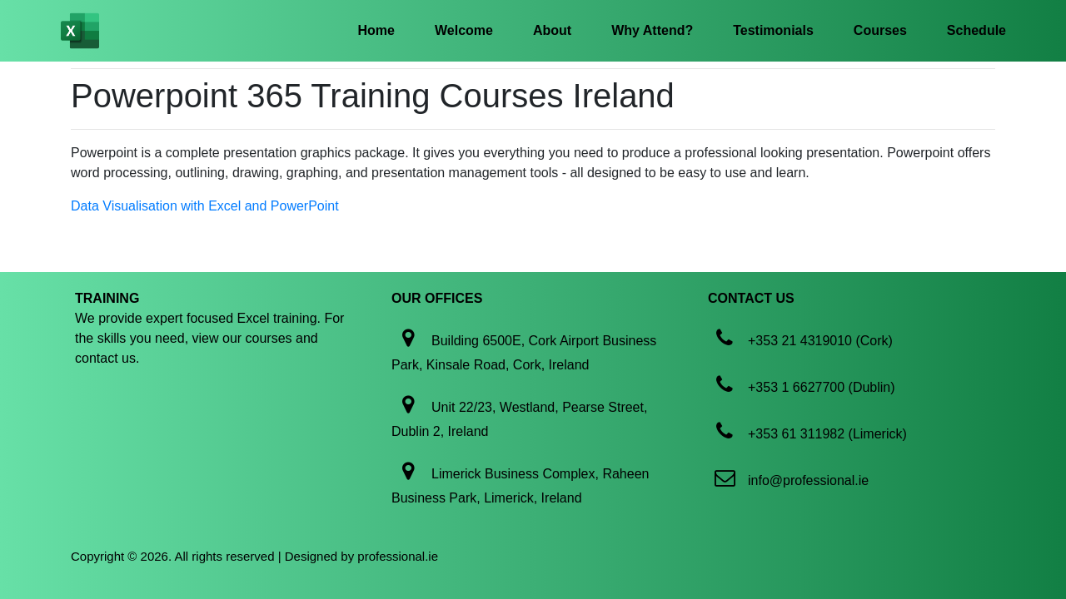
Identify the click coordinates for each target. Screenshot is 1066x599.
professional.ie (397, 556)
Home (376, 30)
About (552, 30)
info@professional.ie (808, 480)
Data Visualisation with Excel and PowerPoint (205, 206)
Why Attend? (652, 30)
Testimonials (773, 30)
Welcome (464, 30)
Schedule (976, 30)
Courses (880, 30)
